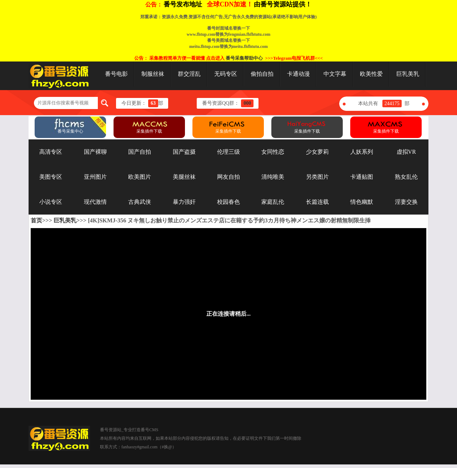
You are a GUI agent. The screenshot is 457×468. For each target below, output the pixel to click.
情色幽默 (361, 202)
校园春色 (228, 202)
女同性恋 (272, 152)
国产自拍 (139, 152)
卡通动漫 (298, 74)
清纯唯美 (272, 177)
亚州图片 (95, 177)
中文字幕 (334, 74)
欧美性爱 (371, 74)
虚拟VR (406, 152)
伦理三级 (228, 152)
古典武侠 (139, 202)
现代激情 (95, 202)
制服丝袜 (152, 74)
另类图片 (317, 177)
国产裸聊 (95, 152)
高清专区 (50, 152)
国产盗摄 (184, 152)
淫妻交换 (406, 202)
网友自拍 (228, 177)
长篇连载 (317, 202)
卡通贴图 (361, 177)
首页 (36, 220)
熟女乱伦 (406, 177)
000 (247, 103)
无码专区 (225, 74)
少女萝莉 (317, 152)
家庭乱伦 (272, 202)
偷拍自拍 (262, 74)
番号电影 (116, 74)
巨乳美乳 (407, 74)
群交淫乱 (189, 74)
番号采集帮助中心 (244, 58)
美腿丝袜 (184, 177)
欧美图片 (139, 177)
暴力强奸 (184, 202)
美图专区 (50, 177)
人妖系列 (361, 152)
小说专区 (50, 202)
